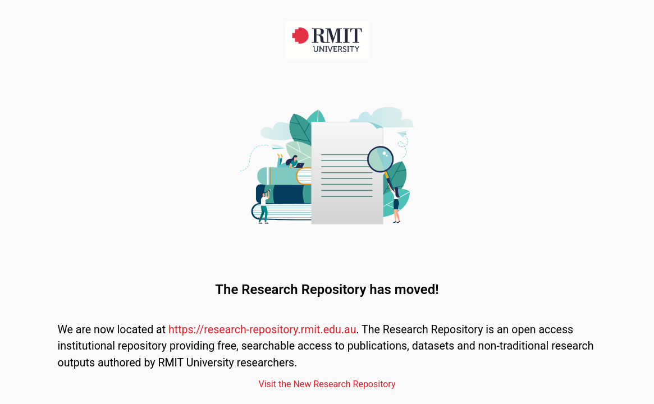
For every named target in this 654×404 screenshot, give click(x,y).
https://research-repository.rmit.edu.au (262, 329)
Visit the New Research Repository (327, 384)
